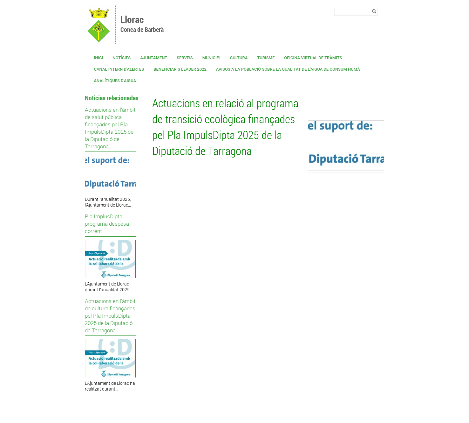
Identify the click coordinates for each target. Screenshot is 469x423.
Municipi (211, 57)
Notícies (121, 57)
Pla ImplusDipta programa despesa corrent (107, 224)
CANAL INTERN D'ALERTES (119, 69)
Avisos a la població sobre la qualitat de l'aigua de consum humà (288, 69)
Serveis (185, 57)
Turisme (266, 57)
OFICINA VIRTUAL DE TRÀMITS (313, 57)
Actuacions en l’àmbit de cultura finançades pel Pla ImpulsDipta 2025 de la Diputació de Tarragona (110, 315)
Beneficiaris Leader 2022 (180, 69)
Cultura (239, 57)
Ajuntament (153, 57)
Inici (98, 57)
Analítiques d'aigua (115, 80)
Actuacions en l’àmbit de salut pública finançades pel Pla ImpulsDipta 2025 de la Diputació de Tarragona (110, 128)
